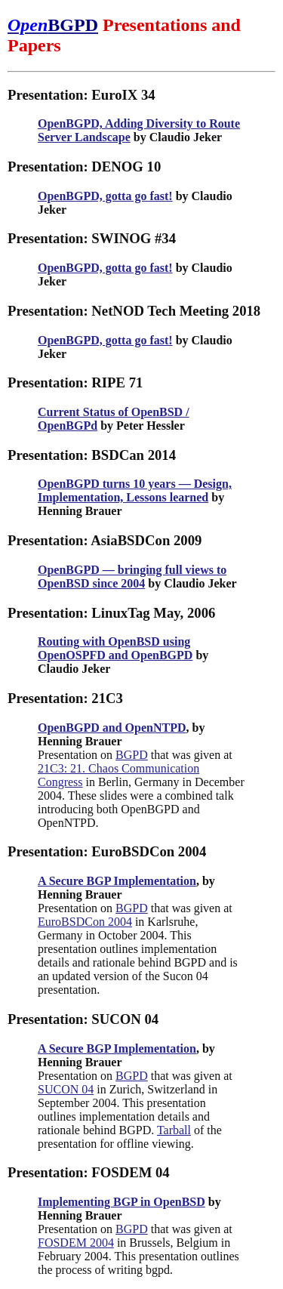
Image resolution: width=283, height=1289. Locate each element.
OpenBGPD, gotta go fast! (105, 196)
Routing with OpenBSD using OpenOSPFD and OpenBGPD (115, 648)
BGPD (131, 754)
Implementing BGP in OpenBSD (121, 1201)
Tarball (174, 1130)
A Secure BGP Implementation (117, 880)
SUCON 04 (66, 1089)
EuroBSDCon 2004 (85, 921)
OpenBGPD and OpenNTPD (112, 727)
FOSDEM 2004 (76, 1242)
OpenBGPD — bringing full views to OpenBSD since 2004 (132, 576)
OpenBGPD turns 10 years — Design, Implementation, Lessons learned (135, 490)
